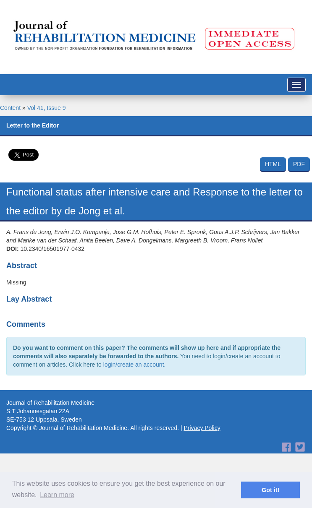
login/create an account (133, 364)
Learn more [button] (57, 494)
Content (10, 107)
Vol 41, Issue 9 (46, 107)
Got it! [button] (270, 490)
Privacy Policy (202, 428)
